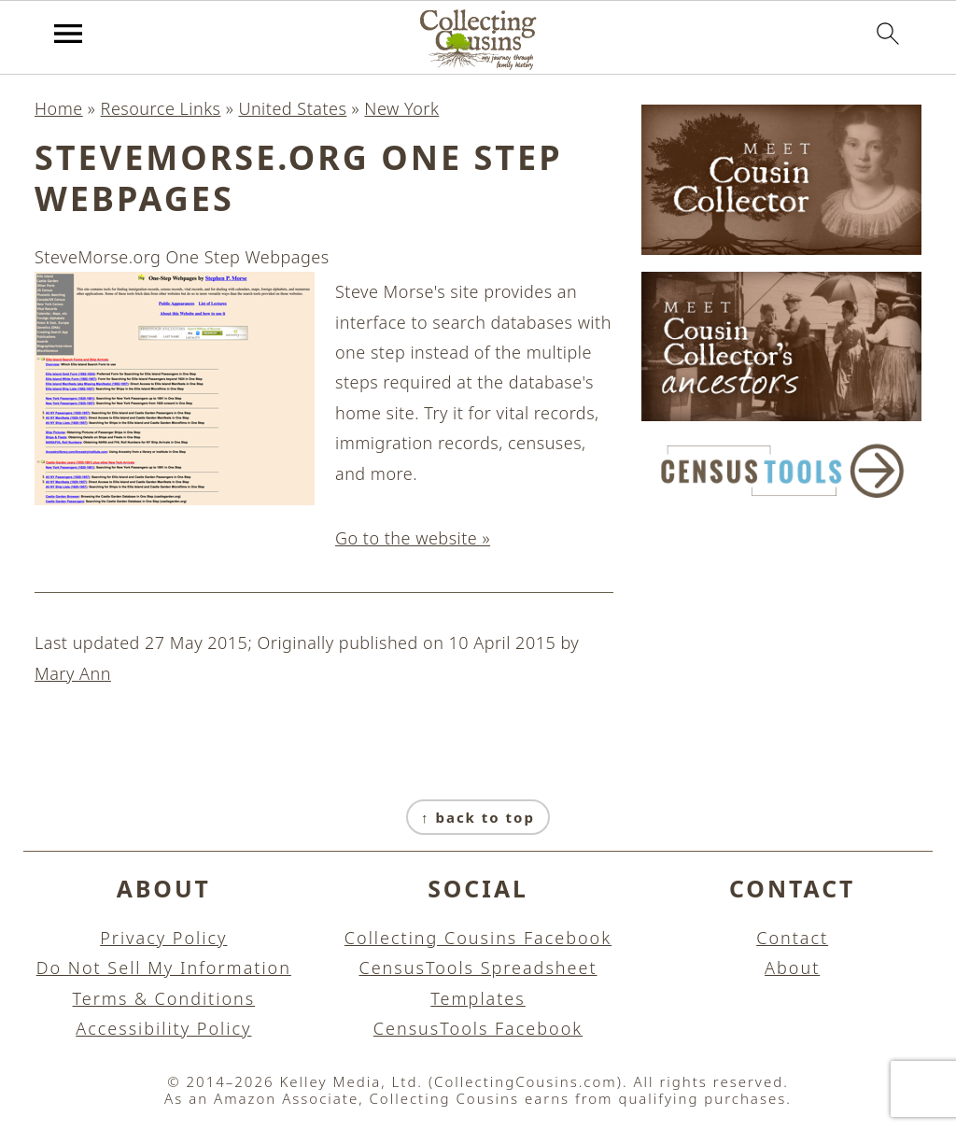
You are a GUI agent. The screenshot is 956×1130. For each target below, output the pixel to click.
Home (59, 108)
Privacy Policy (163, 937)
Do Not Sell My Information (163, 967)
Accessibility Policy (163, 1028)
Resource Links (161, 108)
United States (292, 108)
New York (401, 108)
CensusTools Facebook (478, 1028)
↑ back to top (478, 817)
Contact (792, 937)
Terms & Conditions (164, 998)
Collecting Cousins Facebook (478, 937)
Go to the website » (412, 538)
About (792, 967)
